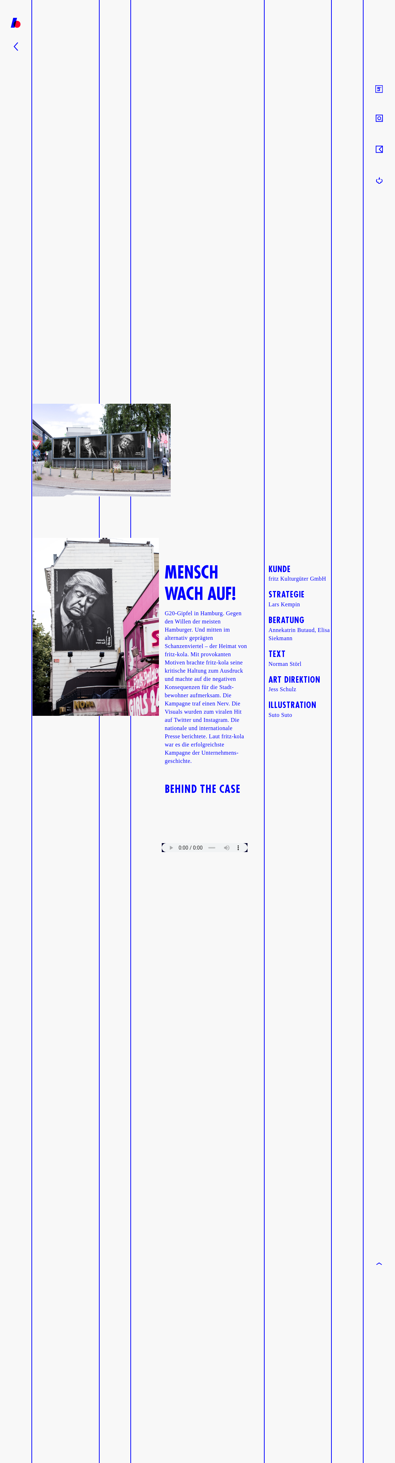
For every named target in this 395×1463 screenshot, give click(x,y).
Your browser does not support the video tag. (205, 821)
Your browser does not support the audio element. (205, 847)
